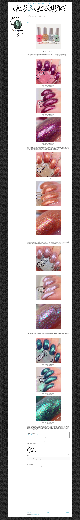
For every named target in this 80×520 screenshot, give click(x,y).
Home (29, 3)
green (35, 459)
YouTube (37, 434)
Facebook (33, 434)
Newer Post (29, 512)
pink (39, 459)
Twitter (41, 434)
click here (60, 441)
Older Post (67, 512)
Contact (35, 3)
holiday (38, 459)
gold (33, 459)
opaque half (34, 55)
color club (31, 459)
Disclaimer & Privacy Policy (45, 3)
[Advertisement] (48, 503)
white (41, 459)
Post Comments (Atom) (35, 514)
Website (29, 434)
